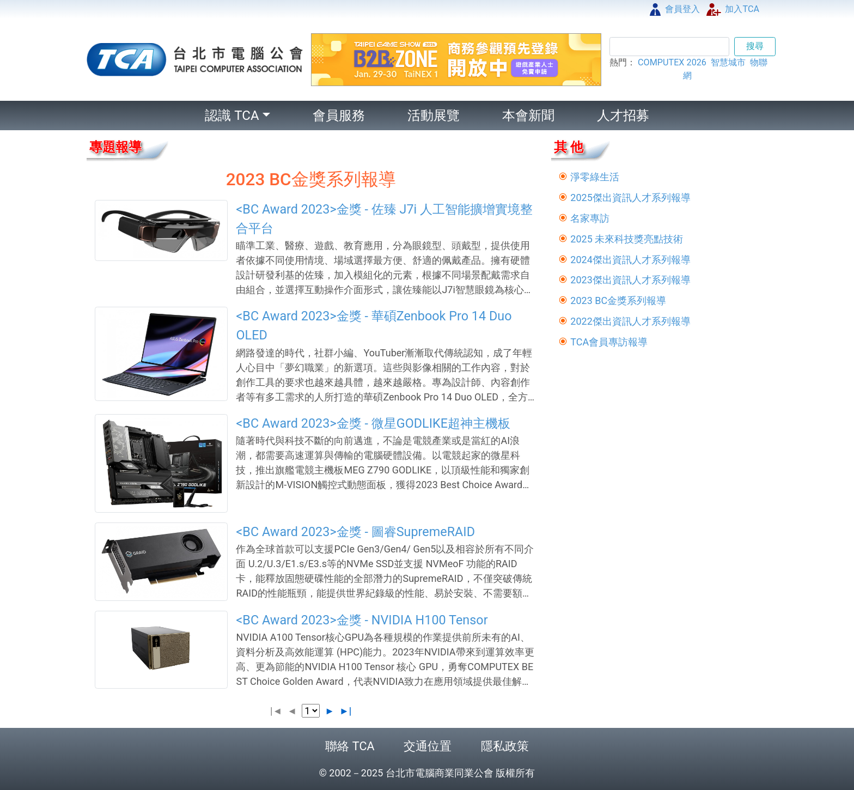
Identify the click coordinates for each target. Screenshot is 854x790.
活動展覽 (433, 115)
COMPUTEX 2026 (672, 62)
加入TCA (732, 9)
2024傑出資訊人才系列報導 (630, 259)
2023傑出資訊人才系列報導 (630, 279)
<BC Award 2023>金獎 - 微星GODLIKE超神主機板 (373, 423)
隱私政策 (505, 746)
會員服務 (339, 115)
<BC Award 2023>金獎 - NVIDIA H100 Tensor (361, 620)
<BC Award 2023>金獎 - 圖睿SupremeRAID (355, 531)
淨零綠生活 (594, 177)
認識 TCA (232, 115)
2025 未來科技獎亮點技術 (626, 239)
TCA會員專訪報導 (609, 342)
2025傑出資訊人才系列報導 (630, 197)
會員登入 (675, 9)
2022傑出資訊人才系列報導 (630, 321)
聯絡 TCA (349, 746)
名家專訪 (589, 218)
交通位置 (428, 746)
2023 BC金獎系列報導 (618, 300)
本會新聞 (528, 115)
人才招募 (623, 115)
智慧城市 (728, 62)
